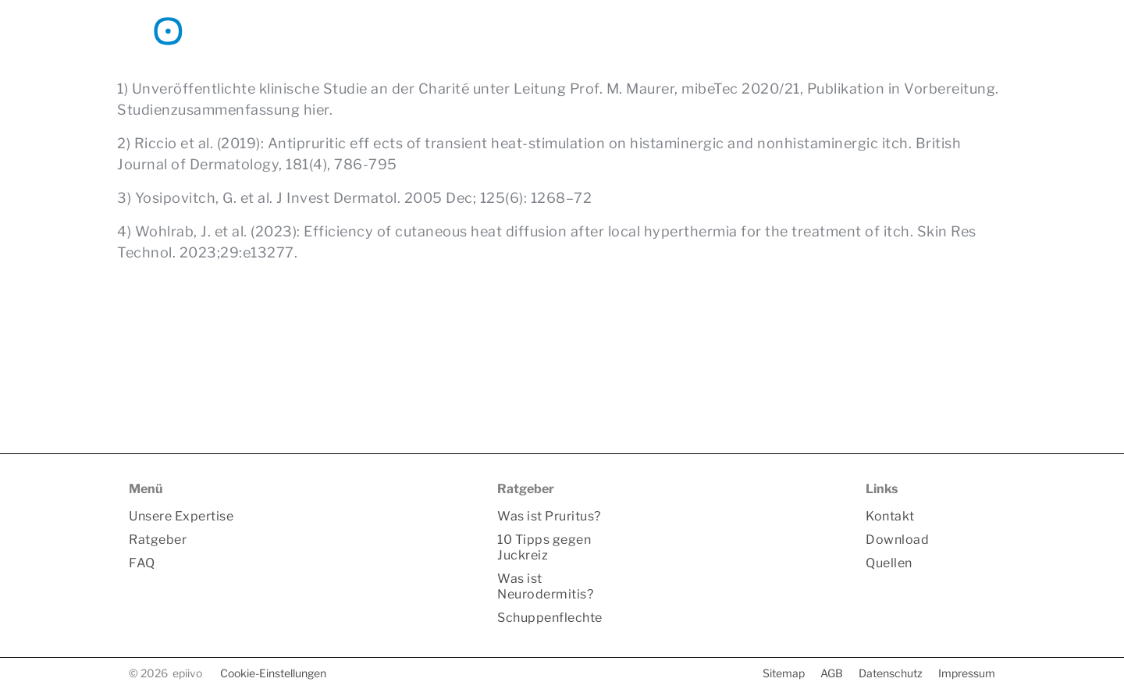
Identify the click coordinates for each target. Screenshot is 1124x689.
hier (316, 109)
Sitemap (784, 673)
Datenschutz (891, 673)
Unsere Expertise (568, 30)
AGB (831, 673)
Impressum (966, 673)
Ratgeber (678, 30)
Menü (145, 488)
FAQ (750, 30)
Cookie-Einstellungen (273, 673)
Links (882, 488)
